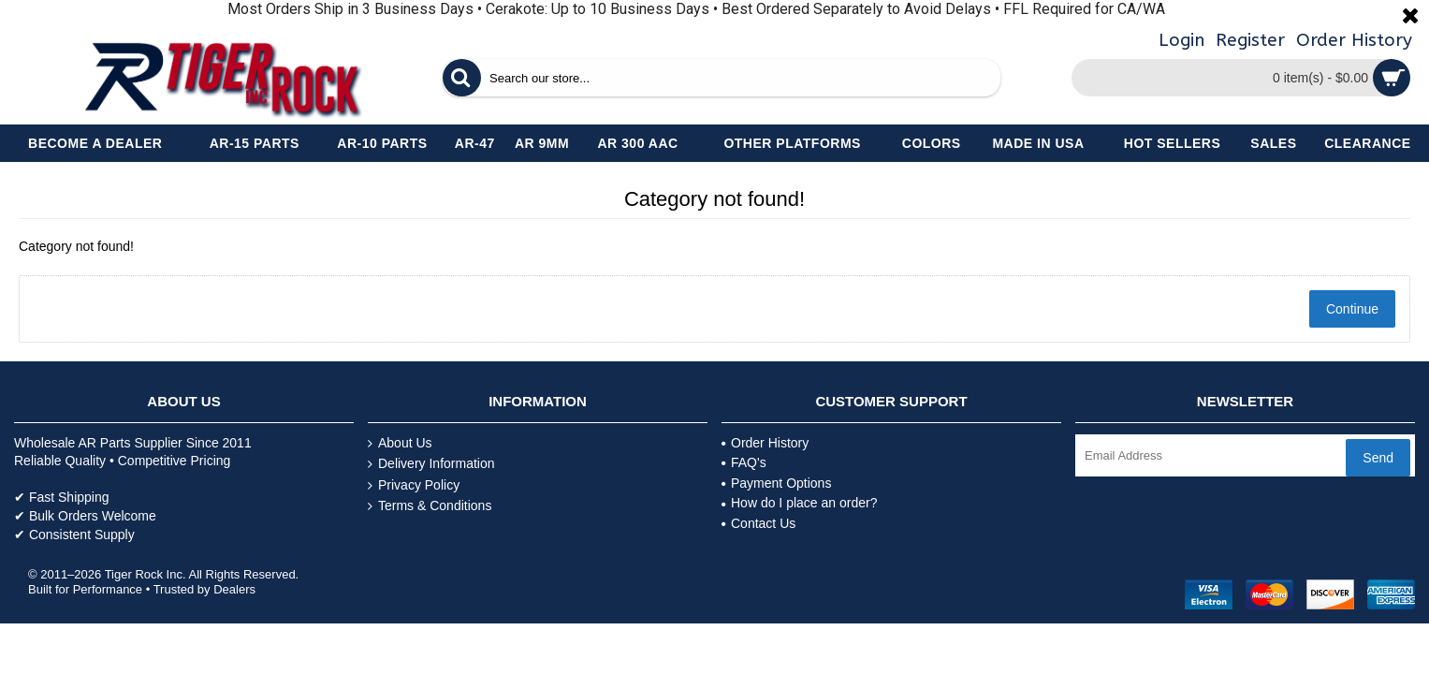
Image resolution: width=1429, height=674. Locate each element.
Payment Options (776, 483)
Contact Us (758, 523)
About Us (400, 443)
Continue (1352, 308)
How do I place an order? (799, 502)
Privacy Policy (413, 485)
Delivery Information (431, 464)
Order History (765, 442)
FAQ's (744, 462)
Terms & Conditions (429, 506)
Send (1378, 457)
